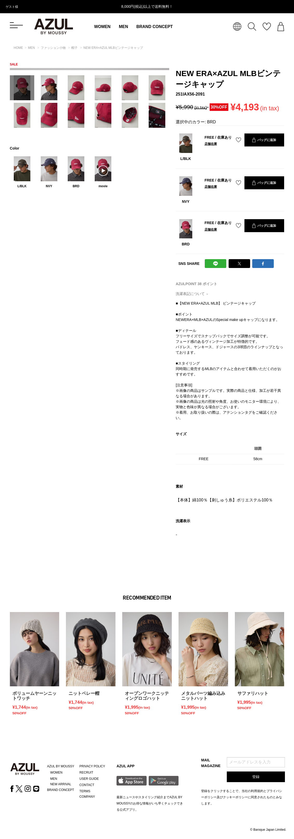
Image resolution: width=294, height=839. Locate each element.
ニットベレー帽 (84, 693)
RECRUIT (86, 772)
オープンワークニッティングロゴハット (147, 696)
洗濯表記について (192, 294)
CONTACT (86, 785)
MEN (123, 26)
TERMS (84, 791)
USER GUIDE (89, 779)
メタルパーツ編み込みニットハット (203, 696)
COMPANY (87, 796)
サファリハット (252, 693)
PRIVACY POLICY (92, 766)
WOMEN (102, 26)
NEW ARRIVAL (60, 784)
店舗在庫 (210, 143)
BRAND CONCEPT (154, 26)
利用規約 (257, 791)
